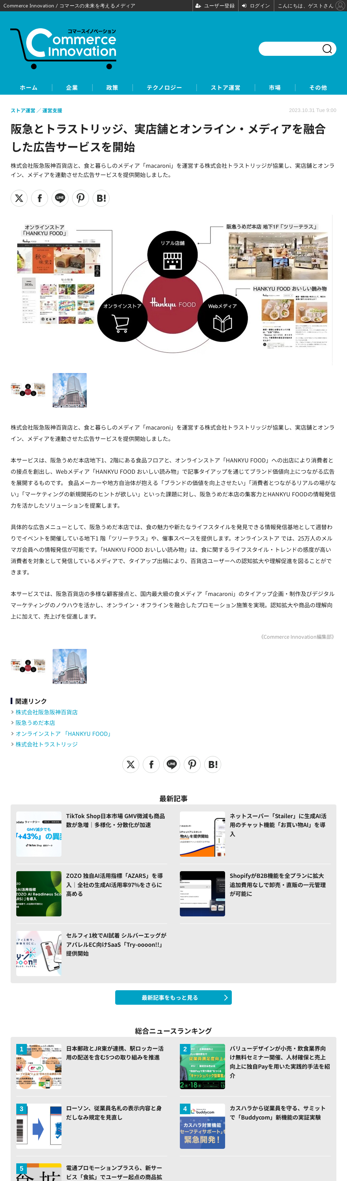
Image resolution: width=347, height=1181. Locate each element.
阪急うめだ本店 (35, 722)
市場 (275, 87)
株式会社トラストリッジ (47, 744)
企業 (72, 87)
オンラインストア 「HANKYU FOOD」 (64, 733)
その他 (318, 87)
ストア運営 (226, 87)
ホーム (29, 87)
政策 (112, 87)
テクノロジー (164, 87)
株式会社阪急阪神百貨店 (47, 712)
